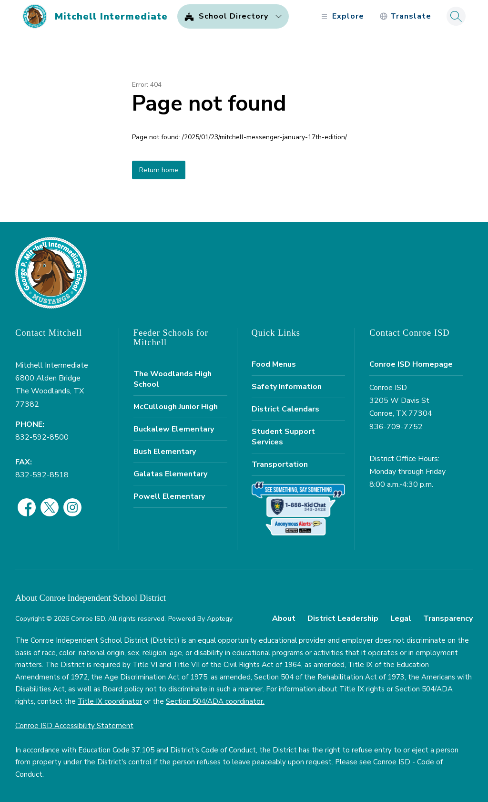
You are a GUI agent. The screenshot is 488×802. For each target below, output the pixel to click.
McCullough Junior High (175, 406)
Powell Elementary (169, 496)
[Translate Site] (405, 16)
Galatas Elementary (170, 474)
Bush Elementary (164, 451)
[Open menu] (341, 16)
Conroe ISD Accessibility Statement (74, 725)
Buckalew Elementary (173, 429)
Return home (158, 170)
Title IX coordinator (110, 701)
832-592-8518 (42, 475)
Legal (400, 618)
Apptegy (220, 618)
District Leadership (342, 618)
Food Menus (274, 364)
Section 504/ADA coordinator (214, 701)
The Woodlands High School (172, 379)
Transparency (448, 618)
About (283, 618)
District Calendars (285, 409)
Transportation (280, 464)
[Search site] (456, 16)
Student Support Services (283, 436)
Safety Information (287, 386)
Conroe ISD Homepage (411, 364)
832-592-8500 (42, 437)
